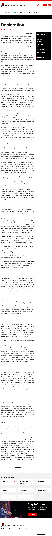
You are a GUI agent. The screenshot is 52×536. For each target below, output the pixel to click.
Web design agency (41, 534)
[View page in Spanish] (32, 5)
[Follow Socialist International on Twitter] (37, 5)
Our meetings (41, 35)
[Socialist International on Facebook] (41, 5)
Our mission (32, 515)
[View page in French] (34, 5)
